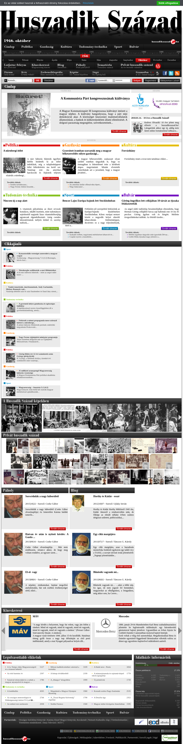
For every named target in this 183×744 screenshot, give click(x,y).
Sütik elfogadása (168, 3)
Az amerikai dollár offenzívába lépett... (84, 184)
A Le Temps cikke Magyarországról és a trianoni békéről (20, 668)
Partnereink (133, 737)
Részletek (88, 3)
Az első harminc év (15, 673)
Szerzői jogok (145, 737)
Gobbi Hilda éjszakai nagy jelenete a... (143, 237)
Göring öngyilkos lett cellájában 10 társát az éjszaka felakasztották (150, 202)
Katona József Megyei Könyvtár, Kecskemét (67, 720)
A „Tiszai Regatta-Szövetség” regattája (62, 698)
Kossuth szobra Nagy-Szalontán (107, 691)
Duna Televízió (49, 722)
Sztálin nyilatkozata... (18, 184)
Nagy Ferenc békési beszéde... (22, 187)
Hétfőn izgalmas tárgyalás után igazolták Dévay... (148, 234)
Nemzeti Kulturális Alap (99, 720)
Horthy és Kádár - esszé (106, 496)
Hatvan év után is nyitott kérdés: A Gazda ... (47, 536)
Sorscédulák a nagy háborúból (42, 496)
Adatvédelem (99, 737)
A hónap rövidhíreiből (59, 673)
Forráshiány (128, 150)
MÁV (36, 616)
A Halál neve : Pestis (102, 667)
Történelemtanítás (119, 720)
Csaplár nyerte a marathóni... (80, 237)
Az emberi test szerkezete (17, 704)
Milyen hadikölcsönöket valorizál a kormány (64, 668)
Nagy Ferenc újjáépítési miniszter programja (38, 337)
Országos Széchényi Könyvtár (32, 720)
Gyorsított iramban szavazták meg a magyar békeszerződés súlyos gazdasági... (86, 152)
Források (110, 737)
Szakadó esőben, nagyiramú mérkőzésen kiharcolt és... (91, 234)
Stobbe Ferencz (57, 704)
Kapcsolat (61, 737)
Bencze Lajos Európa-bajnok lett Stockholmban (88, 200)
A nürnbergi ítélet (13, 150)
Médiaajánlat (86, 737)
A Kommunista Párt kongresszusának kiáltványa (95, 98)
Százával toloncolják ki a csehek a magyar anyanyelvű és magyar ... (20, 681)
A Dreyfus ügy (100, 697)
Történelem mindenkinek (30, 722)
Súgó (155, 737)
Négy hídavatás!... (76, 187)
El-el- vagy (31, 572)
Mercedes (124, 616)
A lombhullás (12, 691)
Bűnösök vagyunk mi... (106, 572)
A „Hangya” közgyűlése (60, 680)
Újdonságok (73, 737)
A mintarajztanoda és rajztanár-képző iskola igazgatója (108, 674)
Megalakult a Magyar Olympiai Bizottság (62, 692)
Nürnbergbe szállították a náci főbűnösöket (37, 270)
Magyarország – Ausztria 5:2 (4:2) (33, 387)
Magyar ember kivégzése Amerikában (109, 704)
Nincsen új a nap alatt (15, 200)
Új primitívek (99, 680)
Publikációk (121, 737)
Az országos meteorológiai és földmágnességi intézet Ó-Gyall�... (19, 698)
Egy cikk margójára (104, 534)
